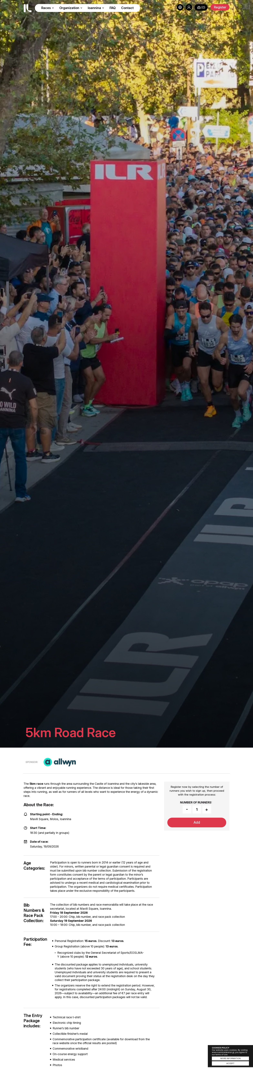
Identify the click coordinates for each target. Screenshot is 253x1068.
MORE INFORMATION (230, 1058)
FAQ (113, 8)
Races (47, 8)
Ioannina (96, 8)
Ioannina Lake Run (28, 8)
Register (220, 7)
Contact (127, 8)
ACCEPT (230, 1063)
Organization (70, 8)
